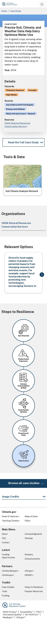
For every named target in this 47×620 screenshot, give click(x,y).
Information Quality (12, 614)
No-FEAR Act (31, 614)
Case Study (15, 11)
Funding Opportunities (8, 556)
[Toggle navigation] (41, 4)
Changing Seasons (15, 90)
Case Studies (8, 587)
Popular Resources (34, 591)
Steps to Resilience (34, 587)
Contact (6, 542)
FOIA (38, 612)
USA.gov (29, 571)
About (5, 534)
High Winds (11, 95)
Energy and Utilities (15, 109)
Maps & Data (31, 516)
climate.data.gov (9, 571)
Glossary (29, 554)
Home (4, 11)
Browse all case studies (23, 483)
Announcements (32, 559)
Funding (5, 595)
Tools (4, 591)
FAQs (27, 521)
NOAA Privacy (9, 612)
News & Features (10, 516)
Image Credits (10, 496)
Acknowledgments (33, 534)
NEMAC (28, 575)
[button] (42, 274)
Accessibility (26, 612)
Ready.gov (7, 617)
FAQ (4, 538)
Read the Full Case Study (23, 142)
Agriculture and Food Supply (19, 105)
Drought (32, 90)
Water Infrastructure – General (20, 113)
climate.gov (7, 575)
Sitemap (29, 538)
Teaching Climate (10, 521)
